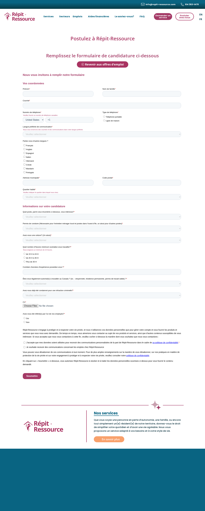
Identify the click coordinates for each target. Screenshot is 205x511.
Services (49, 16)
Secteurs (64, 16)
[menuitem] (201, 14)
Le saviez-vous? (126, 16)
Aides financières (100, 16)
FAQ (143, 16)
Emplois (79, 16)
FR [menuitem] (200, 19)
